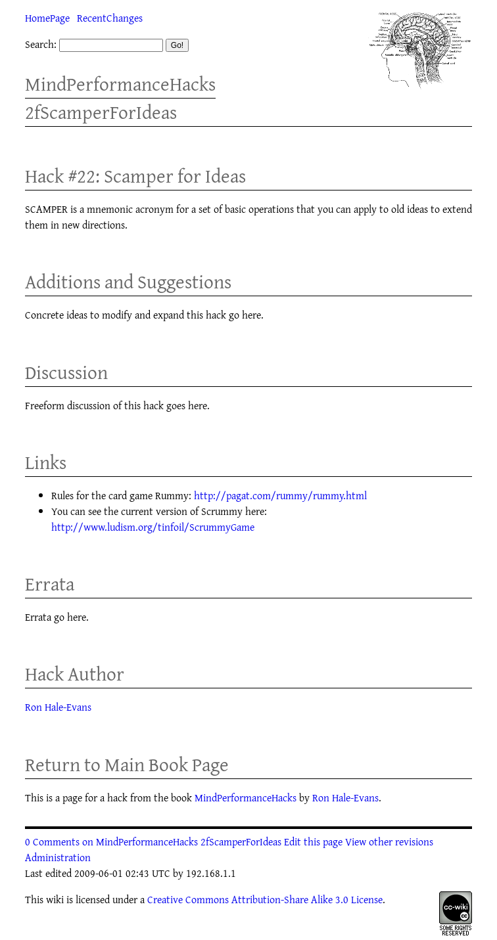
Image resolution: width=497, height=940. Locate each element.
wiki (55, 899)
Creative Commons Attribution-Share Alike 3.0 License (265, 899)
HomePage (47, 18)
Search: (41, 44)
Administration (58, 857)
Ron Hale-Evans (58, 707)
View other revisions (389, 841)
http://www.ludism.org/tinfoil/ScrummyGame (152, 527)
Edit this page (313, 841)
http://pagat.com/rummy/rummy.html (280, 495)
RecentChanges (110, 18)
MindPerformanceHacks (245, 797)
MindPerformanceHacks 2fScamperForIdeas (120, 98)
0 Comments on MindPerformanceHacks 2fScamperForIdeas (153, 841)
